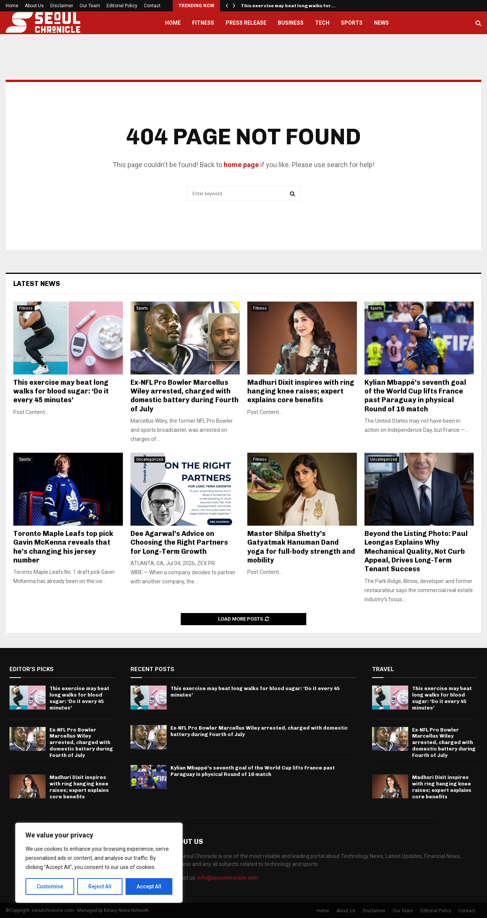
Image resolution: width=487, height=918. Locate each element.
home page (241, 165)
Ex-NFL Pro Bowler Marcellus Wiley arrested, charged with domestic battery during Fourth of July (185, 395)
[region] (99, 863)
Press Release (246, 23)
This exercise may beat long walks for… (288, 5)
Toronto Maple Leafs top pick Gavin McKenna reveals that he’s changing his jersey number (63, 546)
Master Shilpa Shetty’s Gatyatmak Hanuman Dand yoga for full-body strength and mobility (301, 546)
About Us (34, 5)
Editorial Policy (122, 5)
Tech (322, 23)
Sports (352, 23)
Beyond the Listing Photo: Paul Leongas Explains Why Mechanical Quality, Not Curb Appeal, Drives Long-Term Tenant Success (416, 551)
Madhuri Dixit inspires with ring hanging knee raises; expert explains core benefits (300, 391)
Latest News (36, 284)
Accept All (149, 886)
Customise (50, 886)
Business (291, 23)
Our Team (90, 5)
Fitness (203, 23)
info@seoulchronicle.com (227, 878)
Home (12, 5)
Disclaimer (61, 5)
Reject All (100, 886)
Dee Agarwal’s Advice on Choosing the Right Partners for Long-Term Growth (179, 542)
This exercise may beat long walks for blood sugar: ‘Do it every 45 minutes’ (61, 391)
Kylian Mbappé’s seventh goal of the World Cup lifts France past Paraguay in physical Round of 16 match (415, 395)
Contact (152, 5)
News (381, 23)
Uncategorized (149, 459)
